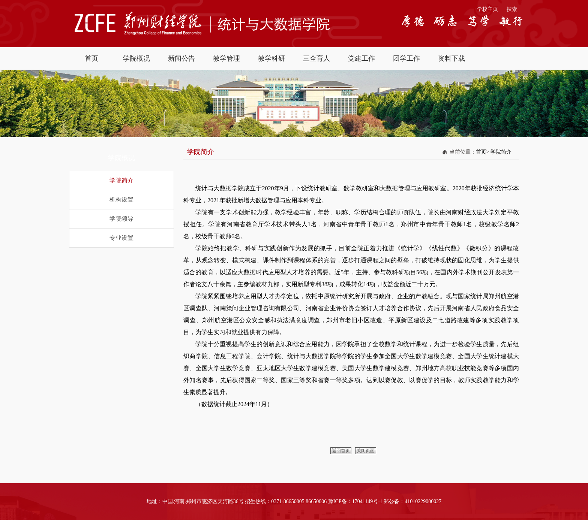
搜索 (512, 9)
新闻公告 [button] (181, 58)
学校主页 (487, 9)
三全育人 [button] (316, 58)
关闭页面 (366, 450)
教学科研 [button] (271, 58)
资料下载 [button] (451, 58)
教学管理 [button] (226, 58)
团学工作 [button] (406, 58)
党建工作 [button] (361, 58)
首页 (481, 152)
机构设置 (122, 199)
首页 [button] (91, 58)
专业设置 (122, 238)
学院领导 (122, 218)
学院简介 (122, 180)
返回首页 (341, 450)
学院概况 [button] (136, 58)
